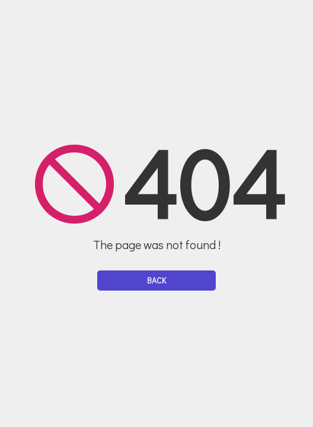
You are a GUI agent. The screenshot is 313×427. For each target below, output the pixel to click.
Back (156, 280)
